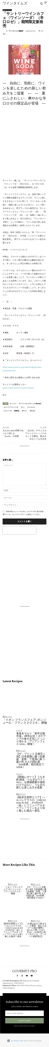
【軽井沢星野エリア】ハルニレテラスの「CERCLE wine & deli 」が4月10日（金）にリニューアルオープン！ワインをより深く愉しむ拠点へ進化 (31, 804)
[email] (24, 1013)
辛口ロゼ (32, 411)
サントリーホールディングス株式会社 (30, 403)
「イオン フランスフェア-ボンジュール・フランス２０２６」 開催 (25, 721)
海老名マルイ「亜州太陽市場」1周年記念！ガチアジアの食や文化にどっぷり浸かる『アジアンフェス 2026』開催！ (31, 738)
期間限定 (16, 411)
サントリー (13, 403)
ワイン (23, 407)
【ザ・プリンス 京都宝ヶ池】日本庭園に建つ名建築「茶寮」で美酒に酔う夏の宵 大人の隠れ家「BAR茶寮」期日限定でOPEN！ (30, 760)
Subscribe (24, 1020)
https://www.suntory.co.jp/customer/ (18, 388)
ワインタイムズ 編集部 (16, 31)
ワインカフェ (31, 407)
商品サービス (7, 10)
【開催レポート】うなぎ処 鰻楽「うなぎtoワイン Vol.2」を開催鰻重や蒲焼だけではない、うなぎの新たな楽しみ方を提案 (30, 782)
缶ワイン (24, 411)
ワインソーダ (7, 411)
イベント (19, 730)
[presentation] (19, 530)
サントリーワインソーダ (11, 407)
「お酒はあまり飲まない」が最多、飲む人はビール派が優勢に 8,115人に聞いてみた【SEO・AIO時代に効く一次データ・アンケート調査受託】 (35, 929)
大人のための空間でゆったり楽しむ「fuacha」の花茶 (13, 433)
